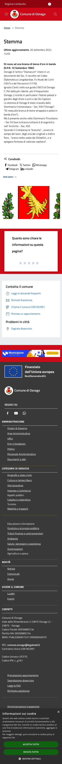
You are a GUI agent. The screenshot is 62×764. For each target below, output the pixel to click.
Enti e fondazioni (16, 444)
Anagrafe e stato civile (19, 475)
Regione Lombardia (15, 4)
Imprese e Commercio (19, 491)
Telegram (12, 169)
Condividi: (12, 159)
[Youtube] (16, 413)
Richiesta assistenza (18, 691)
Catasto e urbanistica (18, 500)
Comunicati (13, 574)
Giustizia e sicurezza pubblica (23, 528)
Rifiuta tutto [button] (31, 752)
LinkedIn (26, 169)
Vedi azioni (10, 177)
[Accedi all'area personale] (49, 4)
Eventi (10, 599)
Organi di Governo (17, 428)
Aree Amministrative (18, 433)
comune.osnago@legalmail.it (23, 645)
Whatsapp (39, 165)
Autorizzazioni (15, 549)
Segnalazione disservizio (20, 680)
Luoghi (11, 593)
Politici (11, 449)
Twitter (25, 165)
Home (7, 28)
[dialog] (31, 736)
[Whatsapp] (24, 413)
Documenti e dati (16, 459)
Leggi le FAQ (14, 686)
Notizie (11, 569)
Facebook (11, 165)
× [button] (58, 712)
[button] (31, 758)
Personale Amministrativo (21, 454)
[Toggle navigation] (6, 14)
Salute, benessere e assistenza (24, 544)
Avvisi (10, 579)
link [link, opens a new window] (13, 737)
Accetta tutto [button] (31, 744)
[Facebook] (7, 413)
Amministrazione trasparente (23, 706)
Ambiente (12, 539)
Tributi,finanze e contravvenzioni (25, 533)
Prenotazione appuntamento (22, 675)
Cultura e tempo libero (19, 480)
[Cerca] (55, 14)
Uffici (10, 438)
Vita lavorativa (15, 485)
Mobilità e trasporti (17, 509)
